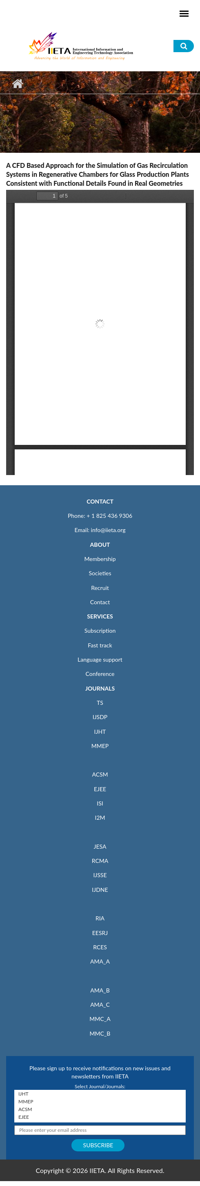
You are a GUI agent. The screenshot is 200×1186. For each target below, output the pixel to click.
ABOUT (100, 544)
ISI (100, 803)
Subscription (100, 630)
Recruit (100, 587)
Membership (100, 558)
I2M (100, 817)
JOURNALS (100, 688)
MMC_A (99, 1018)
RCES (100, 947)
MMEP (100, 745)
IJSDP (100, 716)
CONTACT (100, 501)
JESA (100, 846)
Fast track (100, 645)
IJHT (100, 731)
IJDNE (100, 889)
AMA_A (100, 961)
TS (100, 702)
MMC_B (100, 1033)
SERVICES (100, 616)
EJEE (100, 789)
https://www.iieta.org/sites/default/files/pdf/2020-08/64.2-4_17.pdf (100, 332)
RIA (100, 918)
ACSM (100, 774)
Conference (100, 673)
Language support (100, 659)
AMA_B (99, 990)
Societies (100, 573)
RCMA (100, 860)
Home (17, 83)
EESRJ (100, 932)
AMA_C (100, 1004)
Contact (100, 602)
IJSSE (100, 874)
